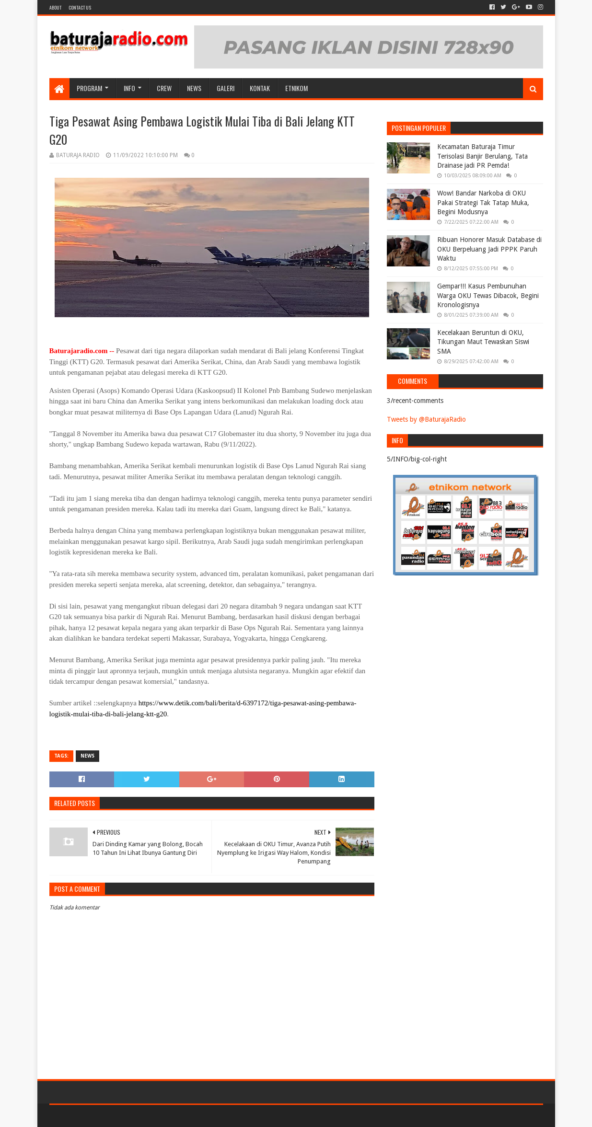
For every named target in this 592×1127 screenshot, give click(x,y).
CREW (164, 88)
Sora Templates (102, 1115)
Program (89, 88)
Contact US (80, 7)
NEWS (194, 88)
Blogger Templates (157, 1115)
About (55, 7)
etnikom (296, 88)
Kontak (260, 88)
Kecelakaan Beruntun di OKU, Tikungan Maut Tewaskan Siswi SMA (483, 342)
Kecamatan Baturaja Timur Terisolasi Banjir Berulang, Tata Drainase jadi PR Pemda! (482, 156)
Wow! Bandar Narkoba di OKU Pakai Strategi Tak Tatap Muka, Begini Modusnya (483, 202)
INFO (129, 88)
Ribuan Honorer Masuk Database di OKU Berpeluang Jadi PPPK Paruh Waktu (489, 249)
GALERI (225, 88)
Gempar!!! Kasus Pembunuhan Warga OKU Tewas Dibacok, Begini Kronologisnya (488, 295)
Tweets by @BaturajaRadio (426, 419)
